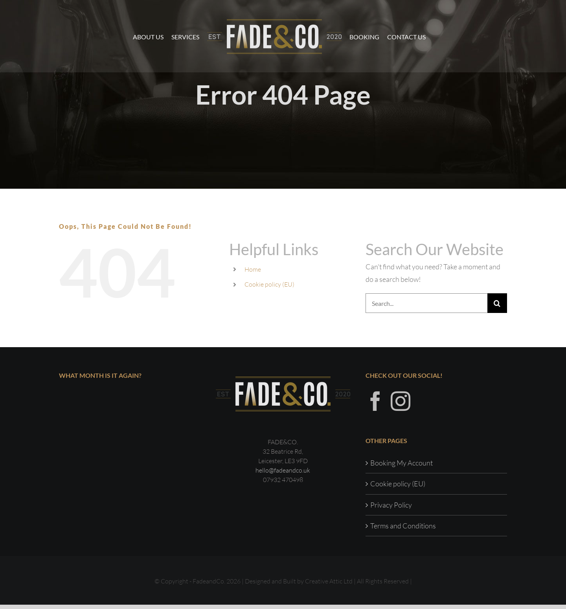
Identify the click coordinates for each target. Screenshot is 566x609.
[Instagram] (400, 405)
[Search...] (426, 303)
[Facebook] (375, 405)
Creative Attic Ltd (329, 585)
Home (252, 269)
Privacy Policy (391, 508)
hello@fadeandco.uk (282, 474)
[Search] (497, 303)
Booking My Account (401, 467)
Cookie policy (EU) (269, 284)
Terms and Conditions (403, 530)
